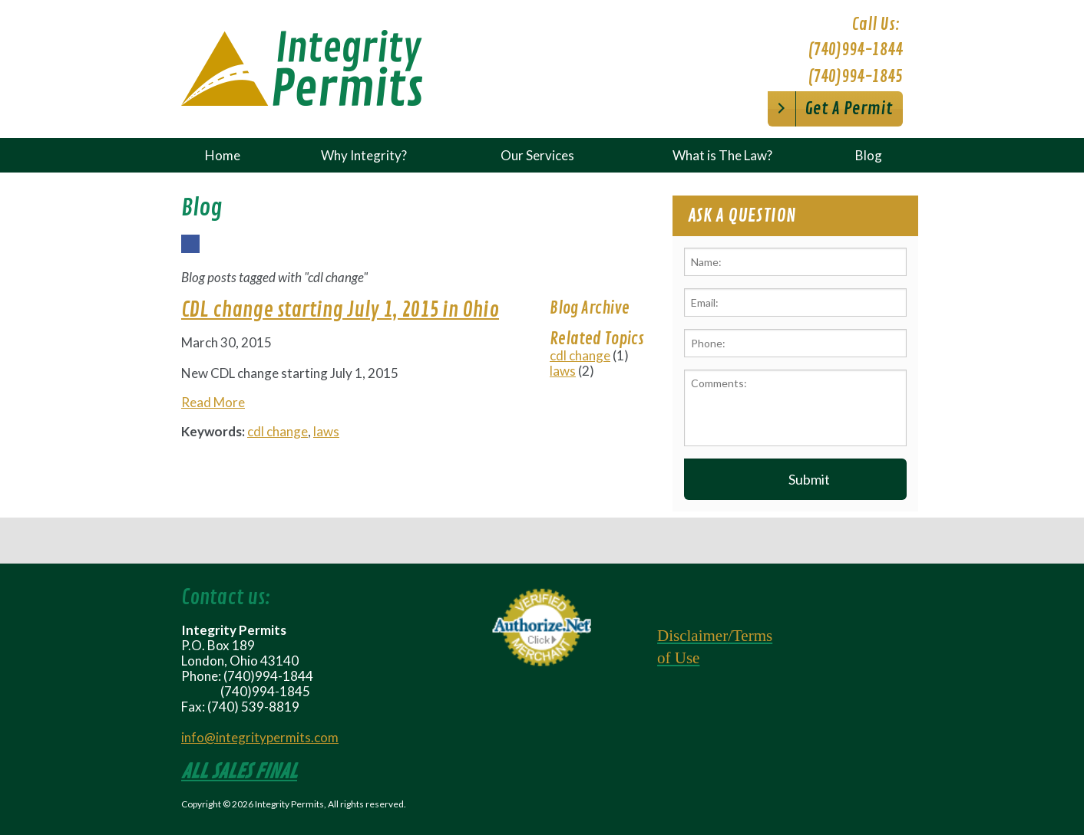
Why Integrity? (364, 155)
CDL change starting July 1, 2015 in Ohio (340, 310)
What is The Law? (722, 155)
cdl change (277, 431)
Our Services (537, 155)
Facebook (190, 252)
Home (222, 155)
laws (326, 431)
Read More (213, 402)
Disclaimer (692, 635)
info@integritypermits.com (260, 737)
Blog (868, 155)
